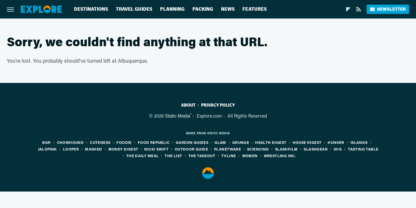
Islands (359, 142)
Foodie (123, 142)
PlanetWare (227, 148)
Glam (220, 142)
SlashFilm (286, 148)
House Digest (307, 142)
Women (250, 155)
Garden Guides (192, 142)
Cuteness (100, 142)
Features (254, 9)
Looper (71, 148)
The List (173, 155)
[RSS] (358, 9)
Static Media (177, 116)
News (228, 9)
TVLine (228, 155)
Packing (202, 9)
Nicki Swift (156, 148)
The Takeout (201, 155)
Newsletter (388, 9)
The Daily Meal (142, 155)
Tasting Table (363, 148)
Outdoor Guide (191, 148)
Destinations (91, 9)
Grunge (240, 142)
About (188, 105)
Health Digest (270, 142)
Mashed (93, 148)
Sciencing (258, 148)
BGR (46, 142)
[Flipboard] (348, 9)
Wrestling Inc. (280, 155)
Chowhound (70, 142)
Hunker (336, 142)
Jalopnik (47, 148)
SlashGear (316, 148)
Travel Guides (134, 9)
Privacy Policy (218, 105)
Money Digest (123, 148)
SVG (338, 148)
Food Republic (154, 142)
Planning (172, 9)
